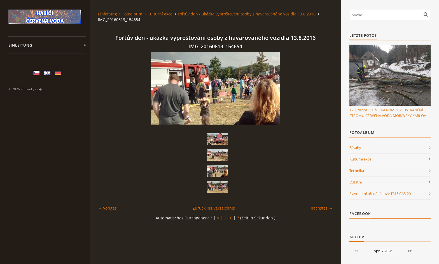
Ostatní (355, 182)
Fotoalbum (132, 14)
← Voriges (107, 208)
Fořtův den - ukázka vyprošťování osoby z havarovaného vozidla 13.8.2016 (247, 14)
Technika (356, 170)
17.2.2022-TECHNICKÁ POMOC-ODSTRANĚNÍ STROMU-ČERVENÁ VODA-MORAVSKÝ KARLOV (387, 112)
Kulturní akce (160, 14)
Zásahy (355, 147)
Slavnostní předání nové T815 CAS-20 (380, 193)
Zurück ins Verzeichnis (214, 208)
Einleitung (20, 45)
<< (356, 250)
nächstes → (322, 208)
